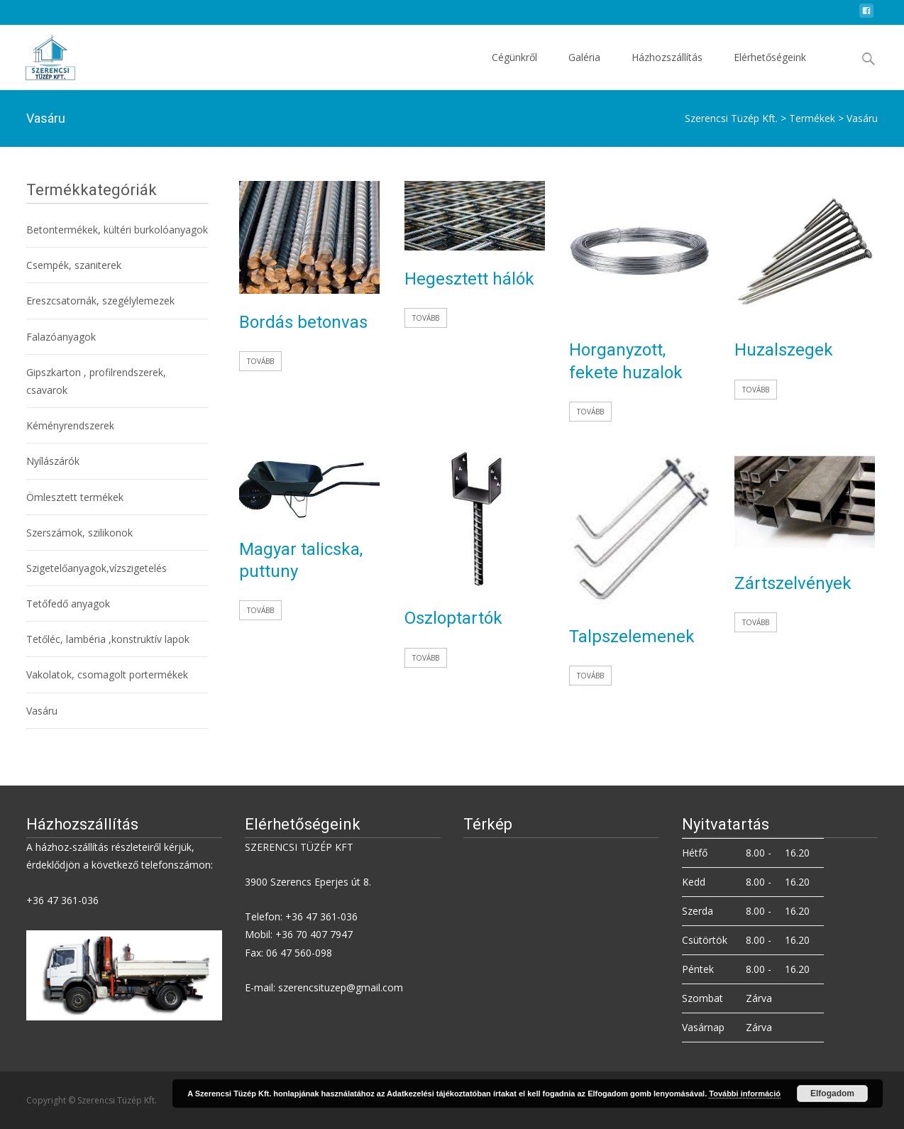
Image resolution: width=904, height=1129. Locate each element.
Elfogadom (832, 1093)
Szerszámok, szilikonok (79, 532)
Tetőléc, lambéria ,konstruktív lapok (107, 639)
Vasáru (41, 710)
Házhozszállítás (667, 69)
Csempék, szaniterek (73, 265)
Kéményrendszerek (70, 425)
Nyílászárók (52, 461)
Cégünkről (514, 69)
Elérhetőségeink (770, 69)
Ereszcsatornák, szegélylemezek (100, 300)
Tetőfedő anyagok (68, 603)
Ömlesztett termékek (74, 497)
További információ (745, 1093)
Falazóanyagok (61, 336)
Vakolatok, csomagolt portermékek (107, 674)
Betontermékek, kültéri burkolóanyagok (117, 229)
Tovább (260, 361)
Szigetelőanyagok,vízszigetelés (96, 568)
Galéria (584, 69)
